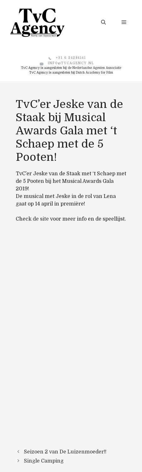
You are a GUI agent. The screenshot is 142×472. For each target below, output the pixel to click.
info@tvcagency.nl (71, 63)
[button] (103, 22)
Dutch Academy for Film (94, 72)
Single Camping (44, 461)
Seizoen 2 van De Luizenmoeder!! (65, 452)
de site (41, 219)
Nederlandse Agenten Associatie (96, 68)
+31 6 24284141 (71, 57)
